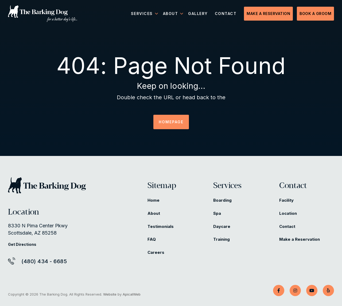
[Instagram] (295, 290)
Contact (293, 185)
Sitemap (161, 185)
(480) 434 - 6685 (44, 261)
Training (221, 239)
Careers (155, 252)
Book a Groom (315, 13)
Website (109, 294)
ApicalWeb (132, 294)
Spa (217, 213)
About (153, 213)
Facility (286, 200)
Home (153, 200)
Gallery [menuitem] (198, 13)
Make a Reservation (268, 13)
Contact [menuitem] (226, 13)
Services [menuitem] (142, 13)
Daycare (221, 226)
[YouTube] (311, 290)
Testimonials (160, 226)
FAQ (151, 239)
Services (227, 185)
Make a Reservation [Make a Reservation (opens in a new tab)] (299, 239)
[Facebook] (278, 290)
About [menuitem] (170, 13)
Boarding (222, 200)
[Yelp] (328, 290)
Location (288, 213)
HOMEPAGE (171, 122)
